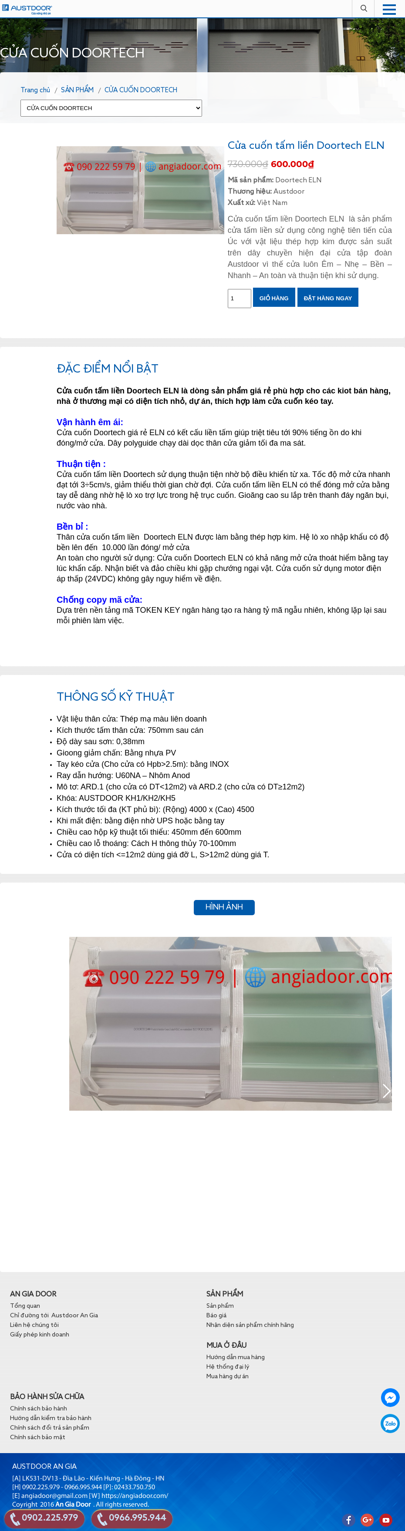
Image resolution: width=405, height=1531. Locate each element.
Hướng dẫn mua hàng (235, 1357)
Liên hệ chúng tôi (34, 1325)
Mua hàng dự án (227, 1376)
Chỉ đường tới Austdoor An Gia (54, 1316)
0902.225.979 (50, 1518)
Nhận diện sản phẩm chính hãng (250, 1325)
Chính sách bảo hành (38, 1409)
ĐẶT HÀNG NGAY (328, 298)
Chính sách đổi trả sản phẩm (49, 1428)
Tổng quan (25, 1306)
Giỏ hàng (274, 298)
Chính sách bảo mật (37, 1437)
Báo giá (217, 1316)
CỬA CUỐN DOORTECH (141, 90)
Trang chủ (35, 90)
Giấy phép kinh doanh (39, 1335)
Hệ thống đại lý (228, 1367)
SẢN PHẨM (77, 90)
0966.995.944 (137, 1518)
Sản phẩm (220, 1306)
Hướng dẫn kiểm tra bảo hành (50, 1418)
